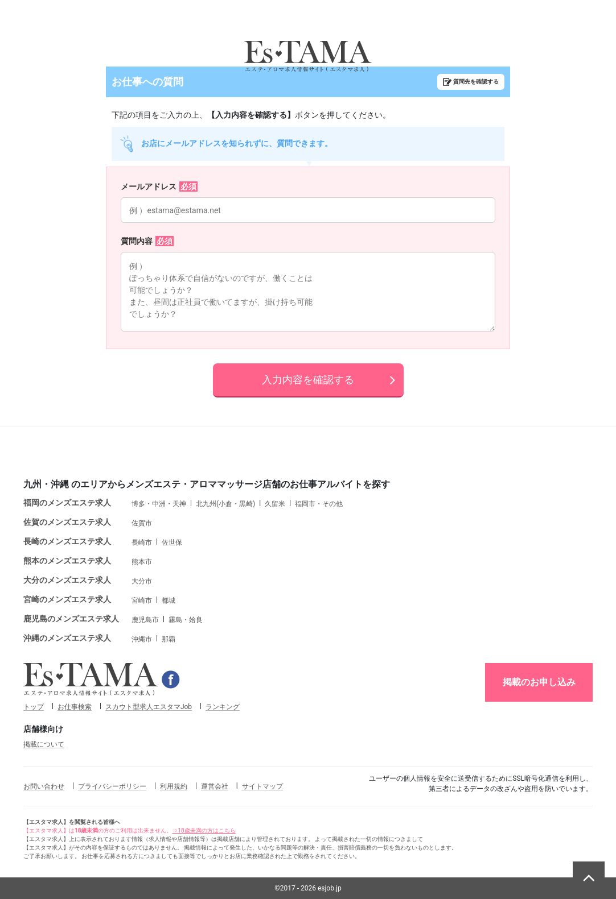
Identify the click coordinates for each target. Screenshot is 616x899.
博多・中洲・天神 (159, 504)
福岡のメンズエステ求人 (67, 502)
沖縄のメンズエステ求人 (67, 638)
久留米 (275, 504)
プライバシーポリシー (112, 786)
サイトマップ (262, 786)
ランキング (223, 707)
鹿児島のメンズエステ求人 (71, 618)
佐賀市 (142, 523)
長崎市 (142, 542)
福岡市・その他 (319, 504)
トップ (33, 707)
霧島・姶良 (186, 620)
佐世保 (172, 542)
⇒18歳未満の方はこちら (203, 830)
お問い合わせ (43, 786)
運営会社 (214, 786)
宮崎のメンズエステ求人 (67, 599)
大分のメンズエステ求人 (67, 580)
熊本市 (142, 562)
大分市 (142, 581)
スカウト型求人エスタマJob (148, 707)
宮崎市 (142, 600)
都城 (168, 600)
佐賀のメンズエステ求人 (67, 522)
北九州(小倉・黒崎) (225, 504)
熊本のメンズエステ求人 (67, 560)
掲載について (43, 744)
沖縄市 (142, 639)
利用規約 (173, 786)
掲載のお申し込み (539, 682)
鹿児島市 (145, 620)
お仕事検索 (75, 707)
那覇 (168, 639)
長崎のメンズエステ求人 (67, 541)
